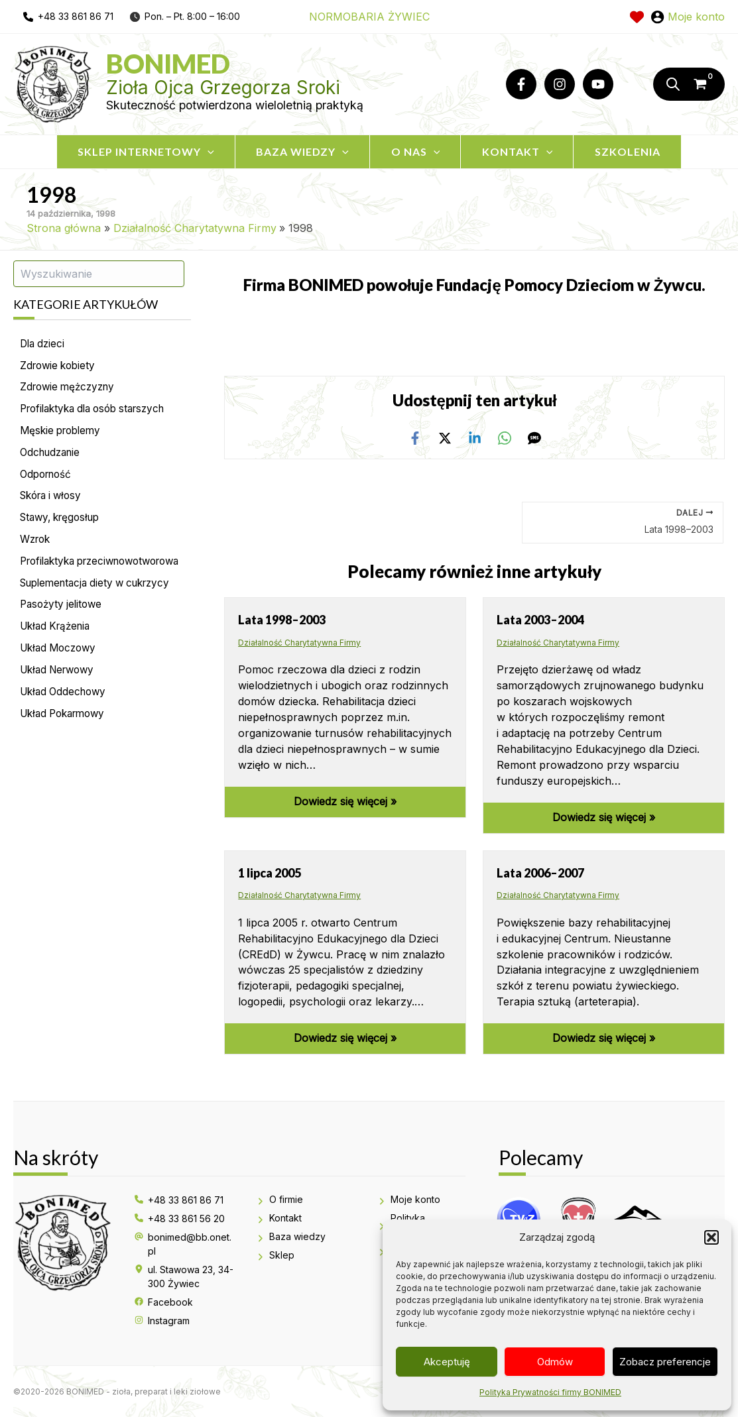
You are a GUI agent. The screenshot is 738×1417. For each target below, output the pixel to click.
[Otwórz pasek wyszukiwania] (671, 84)
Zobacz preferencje (665, 1361)
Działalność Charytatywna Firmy (299, 642)
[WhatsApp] (504, 437)
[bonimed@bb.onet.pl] (185, 1244)
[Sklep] (275, 1256)
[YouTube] (598, 84)
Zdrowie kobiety (60, 366)
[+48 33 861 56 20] (180, 1218)
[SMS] (534, 437)
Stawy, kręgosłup (63, 524)
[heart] (637, 17)
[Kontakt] (279, 1218)
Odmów (555, 1361)
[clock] (135, 17)
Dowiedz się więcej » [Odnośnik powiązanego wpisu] (345, 801)
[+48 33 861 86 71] (179, 1200)
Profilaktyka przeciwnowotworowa (76, 577)
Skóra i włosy (54, 501)
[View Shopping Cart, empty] (707, 84)
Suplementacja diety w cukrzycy (101, 607)
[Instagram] (559, 84)
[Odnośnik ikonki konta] (687, 17)
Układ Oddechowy (66, 720)
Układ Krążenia (58, 652)
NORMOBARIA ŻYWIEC (369, 16)
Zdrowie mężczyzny (70, 389)
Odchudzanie (53, 456)
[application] (197, 151)
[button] (711, 1237)
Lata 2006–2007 (540, 872)
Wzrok (37, 546)
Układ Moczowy (61, 675)
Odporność (48, 479)
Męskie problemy (63, 434)
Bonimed (168, 64)
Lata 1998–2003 (282, 619)
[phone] (68, 16)
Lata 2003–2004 (540, 619)
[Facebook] (521, 84)
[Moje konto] (408, 1200)
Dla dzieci (44, 344)
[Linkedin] (474, 437)
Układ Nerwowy (60, 698)
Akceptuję (447, 1361)
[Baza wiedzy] (291, 1237)
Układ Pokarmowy (66, 743)
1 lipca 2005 (269, 872)
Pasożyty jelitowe (63, 630)
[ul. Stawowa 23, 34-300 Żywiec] (185, 1276)
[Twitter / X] (445, 437)
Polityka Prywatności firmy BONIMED (550, 1392)
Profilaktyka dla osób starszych (99, 411)
